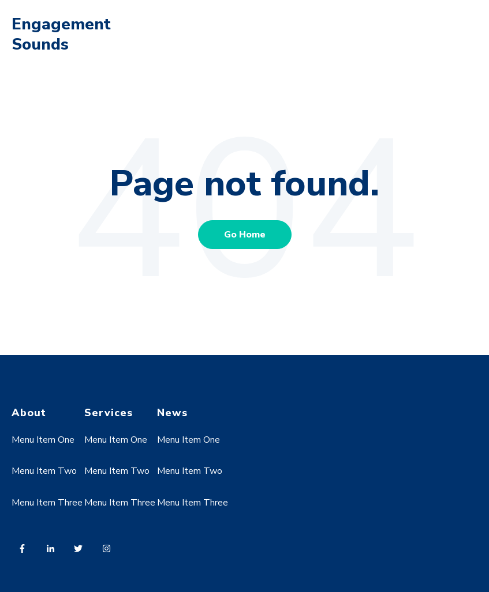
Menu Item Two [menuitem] (44, 471)
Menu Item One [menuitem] (43, 439)
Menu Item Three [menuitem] (47, 502)
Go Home (245, 234)
